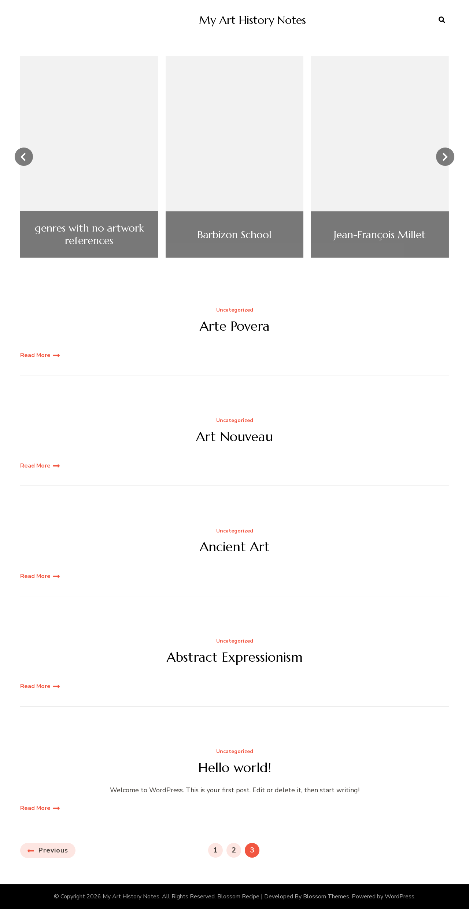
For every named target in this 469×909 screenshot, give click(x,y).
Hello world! (234, 767)
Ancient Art (235, 547)
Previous (53, 850)
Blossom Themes (326, 896)
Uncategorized (234, 310)
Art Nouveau (234, 436)
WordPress (399, 896)
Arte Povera (235, 326)
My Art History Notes (252, 20)
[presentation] (24, 157)
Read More (35, 355)
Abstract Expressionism (235, 657)
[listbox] (234, 157)
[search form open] (442, 20)
